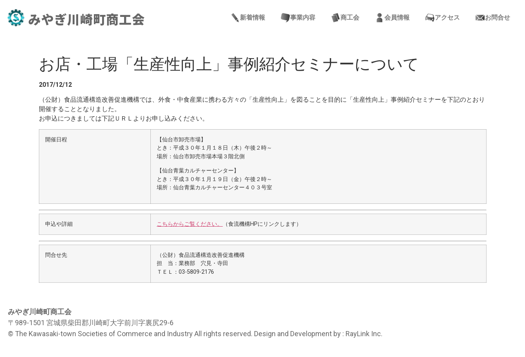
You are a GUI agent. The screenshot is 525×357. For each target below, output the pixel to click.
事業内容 (298, 17)
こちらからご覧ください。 (190, 224)
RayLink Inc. (364, 334)
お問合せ (493, 17)
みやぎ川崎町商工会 (86, 19)
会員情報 (392, 17)
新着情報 (247, 17)
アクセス (442, 17)
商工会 (345, 17)
